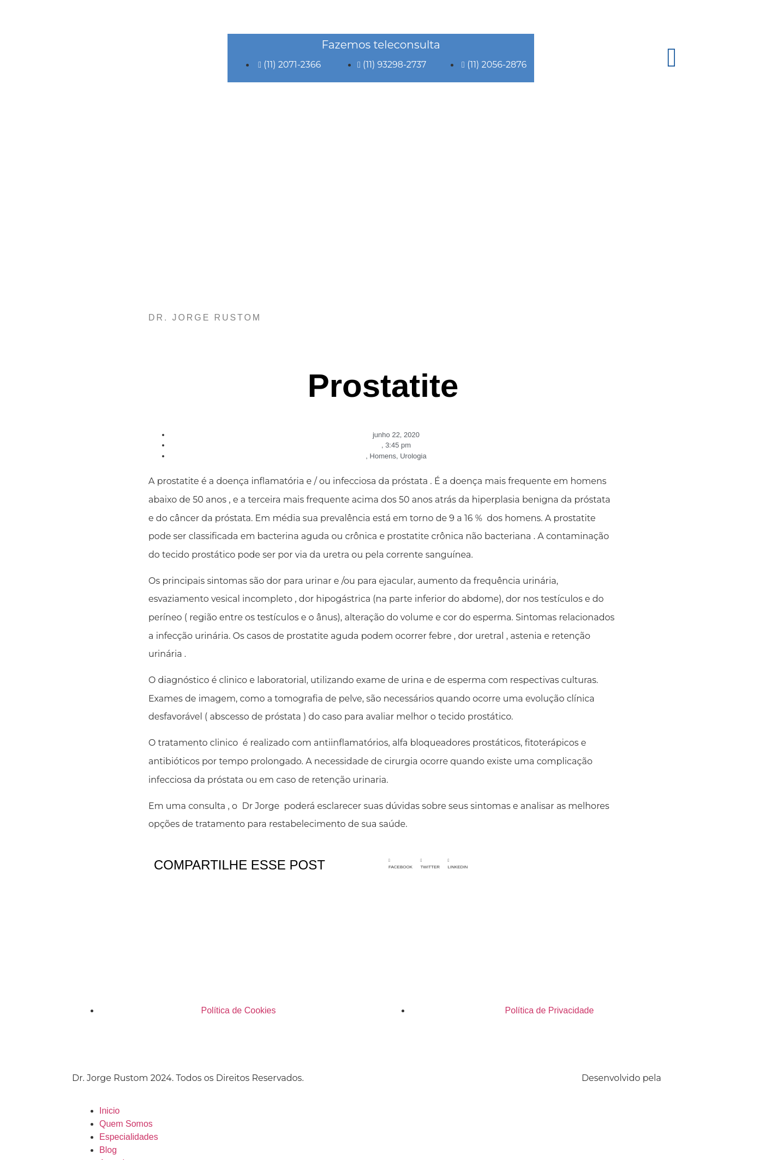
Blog (108, 1150)
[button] (400, 864)
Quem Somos (126, 1123)
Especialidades (128, 1136)
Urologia (413, 456)
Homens (383, 456)
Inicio (109, 1110)
